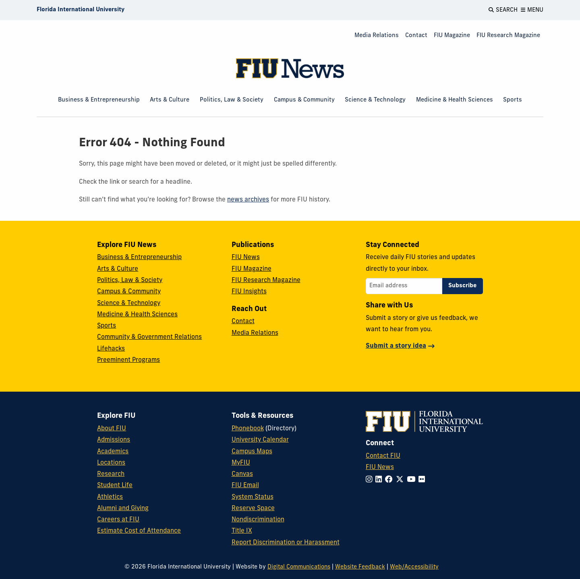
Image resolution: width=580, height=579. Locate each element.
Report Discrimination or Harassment (286, 543)
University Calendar (260, 440)
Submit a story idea (396, 346)
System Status (252, 497)
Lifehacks (111, 349)
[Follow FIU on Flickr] (423, 480)
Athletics (110, 497)
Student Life (115, 485)
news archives (248, 200)
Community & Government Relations (149, 337)
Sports (512, 100)
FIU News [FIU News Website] (380, 467)
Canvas (242, 474)
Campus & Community (304, 100)
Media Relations (376, 36)
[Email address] (404, 286)
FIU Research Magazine (508, 36)
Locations (111, 463)
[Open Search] (503, 10)
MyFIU (241, 463)
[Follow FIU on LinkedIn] (380, 480)
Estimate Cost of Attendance (139, 531)
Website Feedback (360, 567)
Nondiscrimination (258, 520)
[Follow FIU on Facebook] (390, 480)
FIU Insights (249, 291)
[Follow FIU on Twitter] (401, 480)
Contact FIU (383, 456)
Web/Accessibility (414, 567)
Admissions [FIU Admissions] (113, 440)
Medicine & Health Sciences (454, 100)
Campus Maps (252, 451)
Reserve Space (253, 508)
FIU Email (245, 485)
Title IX (242, 531)
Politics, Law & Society (231, 100)
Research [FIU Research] (110, 474)
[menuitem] (376, 36)
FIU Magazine (452, 36)
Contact (416, 36)
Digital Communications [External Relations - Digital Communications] (298, 567)
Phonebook (248, 428)
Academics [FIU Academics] (112, 451)
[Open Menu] (532, 10)
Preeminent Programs (128, 360)
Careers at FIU (118, 520)
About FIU (111, 428)
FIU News (246, 257)
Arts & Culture (169, 100)
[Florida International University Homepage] (80, 10)
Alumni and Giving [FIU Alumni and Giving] (123, 508)
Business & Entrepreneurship (99, 100)
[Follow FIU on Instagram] (370, 480)
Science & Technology (375, 100)
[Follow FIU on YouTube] (412, 480)
